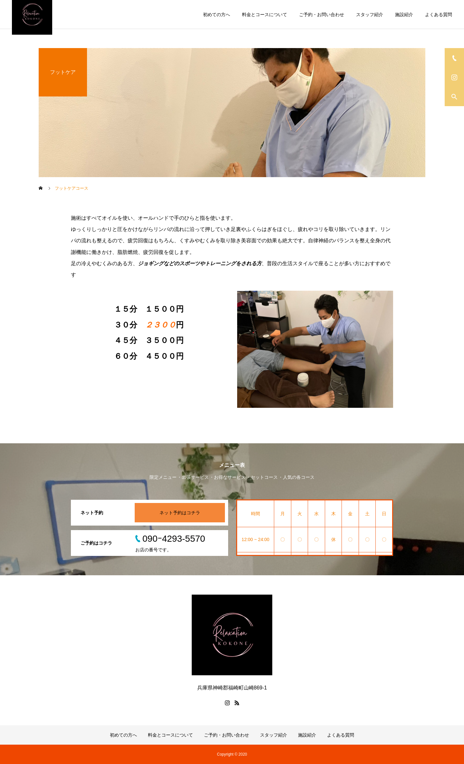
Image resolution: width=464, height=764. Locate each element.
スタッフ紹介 (369, 14)
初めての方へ (216, 14)
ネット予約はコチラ (180, 512)
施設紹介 (404, 14)
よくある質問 (438, 14)
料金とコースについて (264, 14)
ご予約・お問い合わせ (321, 14)
